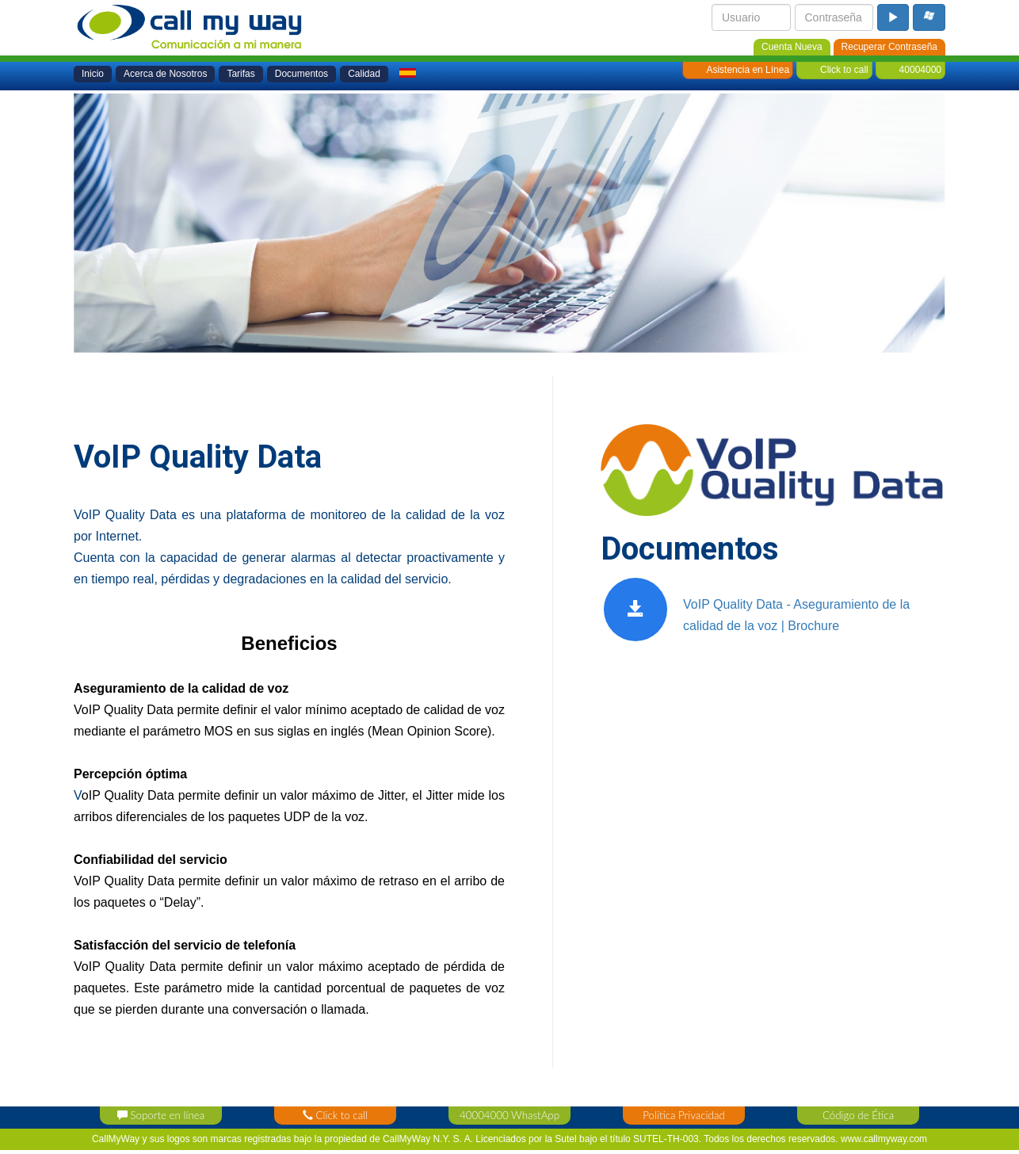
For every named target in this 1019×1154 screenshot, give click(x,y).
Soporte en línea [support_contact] (160, 1115)
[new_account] (792, 46)
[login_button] (893, 17)
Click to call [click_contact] (335, 1115)
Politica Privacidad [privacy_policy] (683, 1115)
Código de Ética (858, 1115)
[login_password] (834, 17)
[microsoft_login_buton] (929, 17)
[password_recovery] (889, 46)
